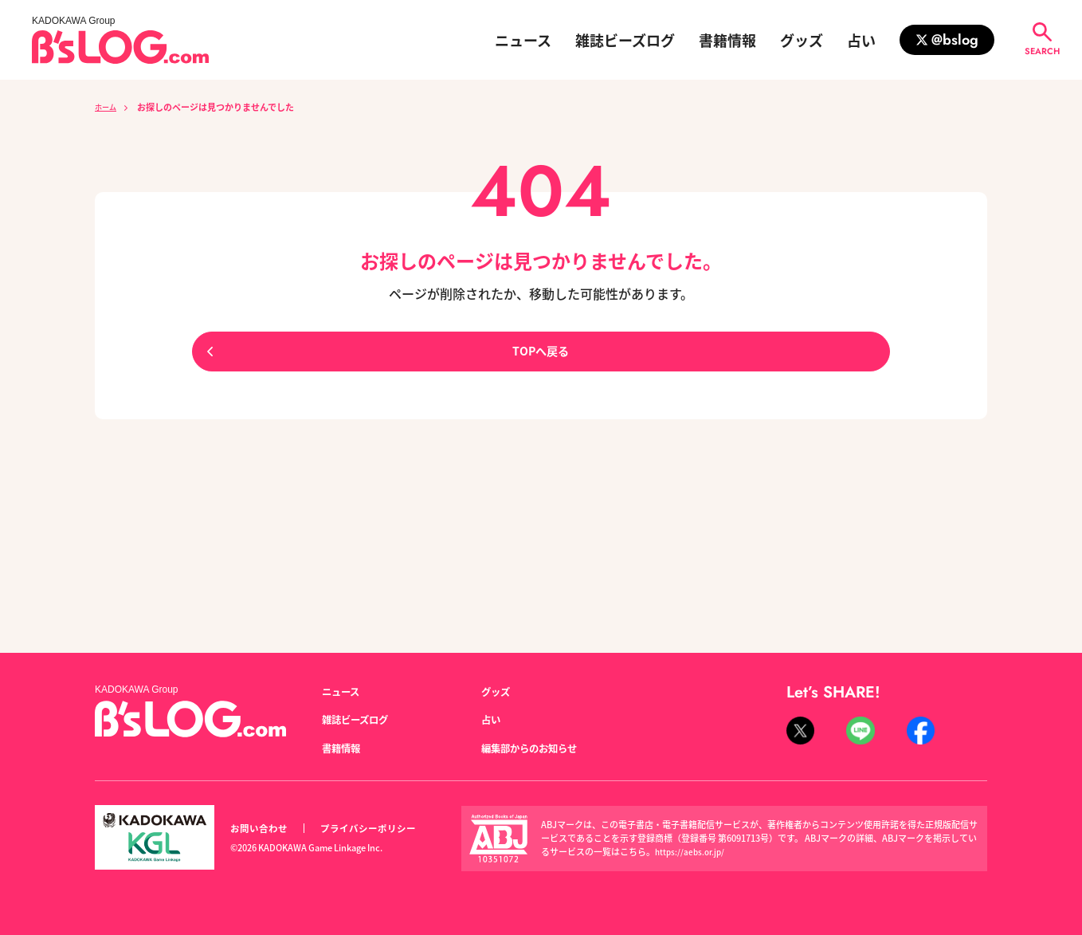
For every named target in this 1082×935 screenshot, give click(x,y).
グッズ (801, 40)
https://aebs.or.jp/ (692, 852)
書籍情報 (727, 40)
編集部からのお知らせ (537, 748)
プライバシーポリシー (377, 828)
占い (861, 40)
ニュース (523, 40)
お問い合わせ (261, 828)
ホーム (108, 106)
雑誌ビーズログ (625, 40)
